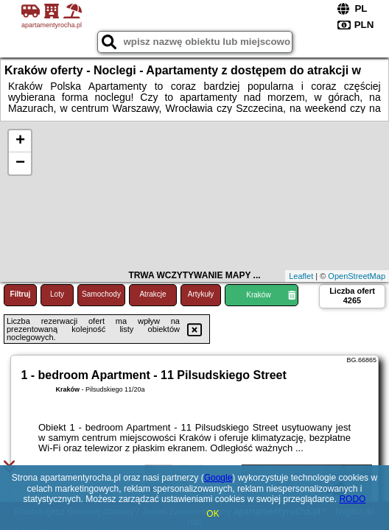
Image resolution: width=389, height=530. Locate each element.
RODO (352, 499)
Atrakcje (152, 294)
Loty (57, 294)
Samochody (101, 294)
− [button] (20, 163)
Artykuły (201, 294)
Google (218, 478)
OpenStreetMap (356, 276)
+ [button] (20, 141)
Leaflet (301, 276)
